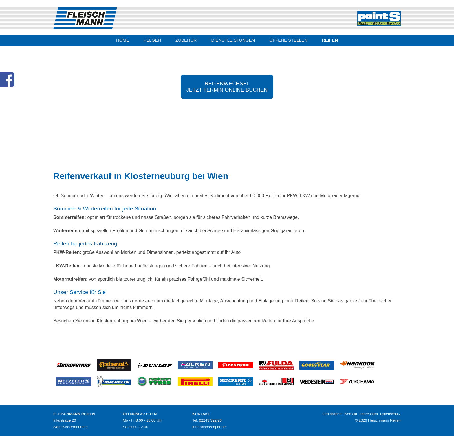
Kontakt (351, 414)
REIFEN (330, 40)
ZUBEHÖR (186, 40)
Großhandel (333, 414)
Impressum (369, 414)
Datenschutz (390, 414)
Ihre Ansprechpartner (209, 427)
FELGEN (152, 40)
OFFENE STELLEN (288, 40)
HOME (122, 40)
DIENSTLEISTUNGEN (233, 40)
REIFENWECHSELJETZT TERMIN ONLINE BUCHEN (227, 87)
